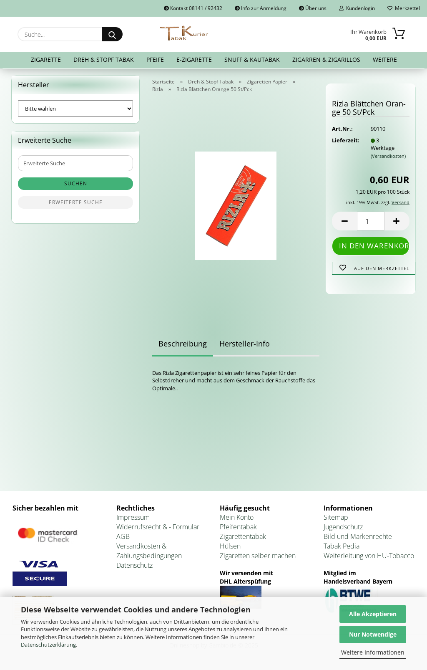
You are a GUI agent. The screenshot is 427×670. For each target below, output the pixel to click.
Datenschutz (134, 566)
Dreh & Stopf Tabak (103, 59)
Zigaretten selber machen (258, 557)
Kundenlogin (357, 8)
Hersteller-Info (244, 345)
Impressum (133, 519)
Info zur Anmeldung (260, 8)
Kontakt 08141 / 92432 (193, 8)
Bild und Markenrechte (358, 538)
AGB (123, 538)
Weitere (385, 59)
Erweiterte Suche (76, 204)
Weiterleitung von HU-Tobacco (369, 557)
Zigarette (46, 59)
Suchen (75, 185)
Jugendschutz (343, 528)
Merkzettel (403, 8)
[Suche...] (112, 34)
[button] (344, 223)
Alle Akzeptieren (373, 614)
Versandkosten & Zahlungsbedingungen (149, 552)
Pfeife (155, 59)
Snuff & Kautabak (252, 59)
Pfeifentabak (238, 528)
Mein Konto (237, 519)
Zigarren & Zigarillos (326, 59)
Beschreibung (182, 345)
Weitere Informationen (372, 652)
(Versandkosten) (388, 157)
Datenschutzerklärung (48, 644)
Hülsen (230, 547)
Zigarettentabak (243, 538)
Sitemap (336, 519)
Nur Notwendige (373, 634)
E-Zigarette (194, 59)
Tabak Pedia (341, 547)
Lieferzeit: (345, 142)
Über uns (313, 8)
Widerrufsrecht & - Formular (157, 528)
